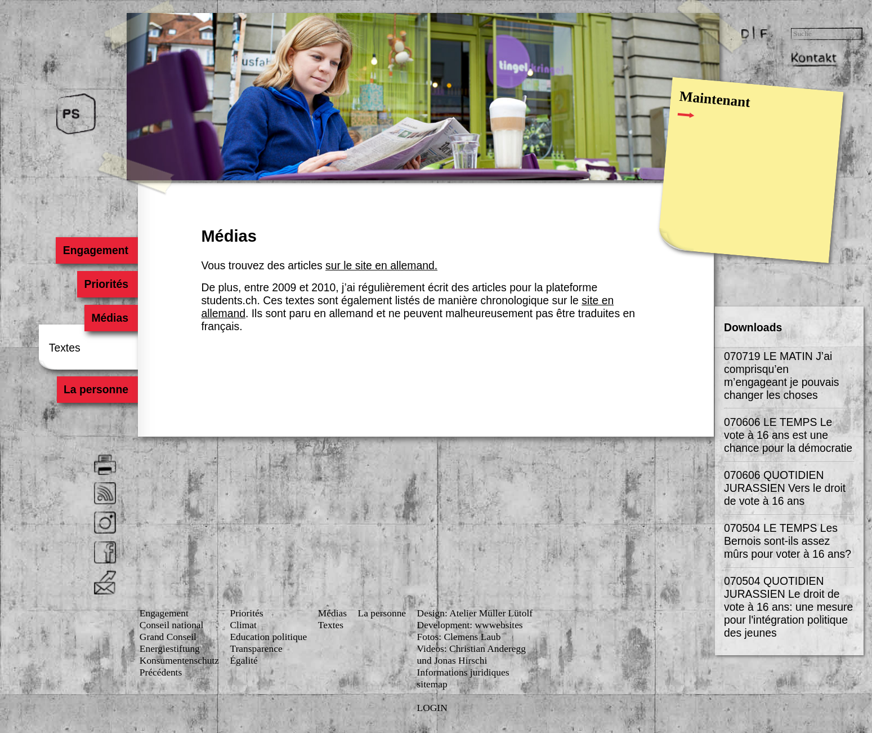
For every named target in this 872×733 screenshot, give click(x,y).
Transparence (256, 648)
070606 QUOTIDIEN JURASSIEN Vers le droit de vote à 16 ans (785, 488)
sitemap (432, 684)
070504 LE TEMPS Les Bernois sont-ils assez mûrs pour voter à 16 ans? (787, 541)
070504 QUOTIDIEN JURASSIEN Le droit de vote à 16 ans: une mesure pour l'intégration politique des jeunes (788, 607)
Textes (65, 347)
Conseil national (172, 624)
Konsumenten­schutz (179, 660)
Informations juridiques (463, 672)
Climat (243, 624)
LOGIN (432, 707)
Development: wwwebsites (470, 624)
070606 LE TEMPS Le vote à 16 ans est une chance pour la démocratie (788, 435)
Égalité (243, 660)
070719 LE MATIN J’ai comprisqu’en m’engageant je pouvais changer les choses (781, 375)
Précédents (161, 672)
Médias (109, 318)
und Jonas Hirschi (452, 660)
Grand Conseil (168, 636)
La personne (96, 390)
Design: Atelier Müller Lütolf (475, 613)
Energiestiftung (170, 648)
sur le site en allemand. (381, 265)
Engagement (95, 250)
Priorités (106, 284)
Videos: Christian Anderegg (471, 648)
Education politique (268, 636)
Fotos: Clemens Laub (459, 636)
